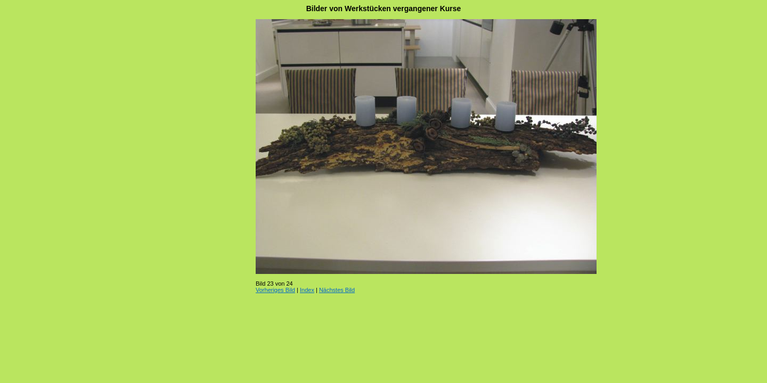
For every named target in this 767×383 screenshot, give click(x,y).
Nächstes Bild (337, 290)
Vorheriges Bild (275, 290)
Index (307, 290)
